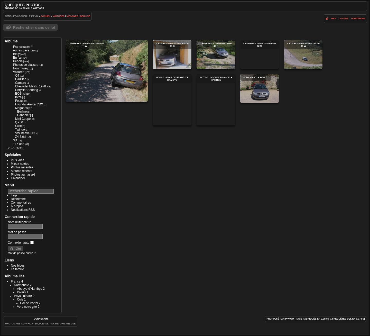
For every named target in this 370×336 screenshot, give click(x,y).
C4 (17, 75)
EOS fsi (20, 93)
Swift (18, 126)
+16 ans (18, 144)
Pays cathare (23, 296)
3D (15, 140)
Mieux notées (20, 164)
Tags (14, 195)
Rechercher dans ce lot (34, 27)
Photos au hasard (23, 174)
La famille (17, 269)
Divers (21, 292)
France (18, 47)
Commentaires (21, 202)
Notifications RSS (23, 210)
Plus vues (17, 160)
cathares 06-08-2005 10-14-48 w (107, 71)
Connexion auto (20, 242)
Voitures (58, 16)
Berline (85, 16)
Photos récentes (22, 167)
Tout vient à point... (259, 88)
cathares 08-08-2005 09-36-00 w (303, 54)
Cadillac (20, 79)
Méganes (72, 16)
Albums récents (21, 171)
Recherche (18, 199)
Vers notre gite (27, 306)
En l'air (17, 57)
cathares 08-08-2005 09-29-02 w (259, 54)
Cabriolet (23, 115)
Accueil (46, 16)
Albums (11, 41)
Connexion (41, 318)
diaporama (358, 18)
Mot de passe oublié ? (21, 253)
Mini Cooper (23, 119)
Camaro (20, 83)
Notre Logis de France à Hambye (172, 99)
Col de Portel (29, 303)
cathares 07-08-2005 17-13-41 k (172, 54)
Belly (16, 54)
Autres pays (21, 50)
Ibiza (18, 97)
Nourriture (20, 68)
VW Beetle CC (25, 133)
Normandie (21, 285)
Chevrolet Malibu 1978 (30, 86)
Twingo (20, 129)
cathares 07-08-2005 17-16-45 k (216, 54)
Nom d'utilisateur (19, 222)
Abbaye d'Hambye (29, 288)
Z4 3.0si (20, 137)
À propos (17, 206)
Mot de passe (17, 232)
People (18, 61)
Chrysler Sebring (26, 90)
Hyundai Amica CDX (29, 104)
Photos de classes (25, 65)
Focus (19, 101)
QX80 (19, 122)
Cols (20, 299)
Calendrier (18, 178)
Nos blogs (17, 265)
